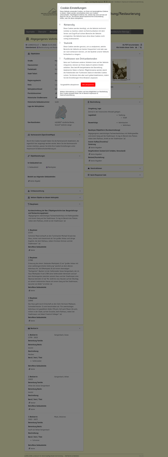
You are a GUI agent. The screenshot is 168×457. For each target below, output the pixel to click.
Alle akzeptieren (88, 84)
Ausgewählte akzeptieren (69, 84)
